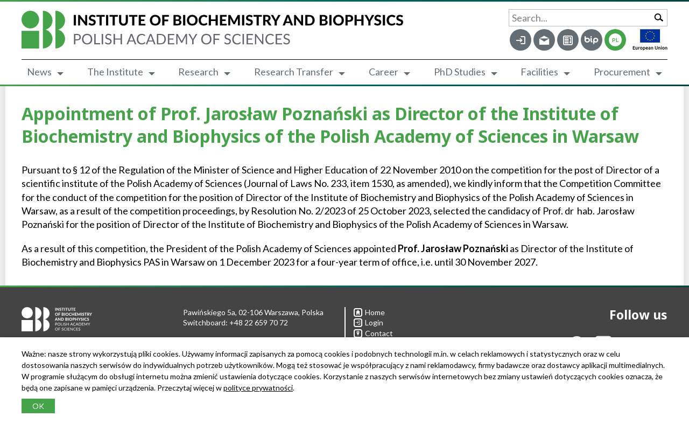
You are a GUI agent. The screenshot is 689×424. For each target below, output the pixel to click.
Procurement (622, 72)
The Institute (115, 72)
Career (383, 72)
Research (198, 72)
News (39, 72)
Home (369, 312)
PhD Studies (460, 72)
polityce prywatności (258, 387)
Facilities (539, 72)
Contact (373, 333)
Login (368, 322)
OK (38, 406)
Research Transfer (293, 72)
